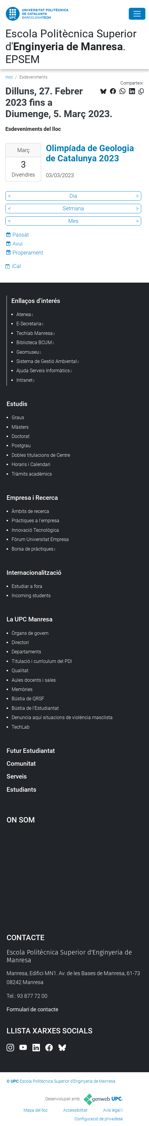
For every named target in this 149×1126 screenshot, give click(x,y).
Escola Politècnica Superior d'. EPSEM (70, 46)
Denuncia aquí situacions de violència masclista (62, 717)
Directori (20, 642)
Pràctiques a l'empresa (35, 520)
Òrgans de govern (30, 633)
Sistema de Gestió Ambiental (46, 361)
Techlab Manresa (34, 333)
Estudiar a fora (27, 586)
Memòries (22, 689)
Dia (73, 196)
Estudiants (21, 789)
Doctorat (21, 436)
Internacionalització (34, 572)
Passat (21, 235)
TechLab (21, 727)
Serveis (17, 776)
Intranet (24, 380)
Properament (28, 252)
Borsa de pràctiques (32, 549)
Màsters (20, 427)
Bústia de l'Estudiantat (35, 708)
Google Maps (75, 875)
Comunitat (21, 763)
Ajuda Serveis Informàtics (43, 370)
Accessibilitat (75, 1110)
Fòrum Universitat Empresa (40, 539)
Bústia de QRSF (28, 698)
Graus (18, 417)
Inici (9, 77)
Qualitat (20, 670)
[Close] (137, 14)
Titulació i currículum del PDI (42, 661)
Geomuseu (27, 352)
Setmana (73, 208)
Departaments (26, 652)
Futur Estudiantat (31, 750)
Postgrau (21, 445)
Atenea (23, 314)
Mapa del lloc (36, 1110)
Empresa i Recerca (32, 497)
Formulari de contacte (32, 1009)
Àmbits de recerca (30, 511)
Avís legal (111, 1110)
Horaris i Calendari (31, 464)
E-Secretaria (28, 324)
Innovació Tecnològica (35, 530)
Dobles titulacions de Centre (41, 455)
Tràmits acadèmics (32, 474)
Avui (18, 243)
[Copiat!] (141, 91)
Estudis (17, 403)
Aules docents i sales (34, 680)
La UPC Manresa (29, 619)
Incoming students (31, 595)
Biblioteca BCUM (34, 342)
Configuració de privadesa (98, 1118)
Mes (73, 221)
